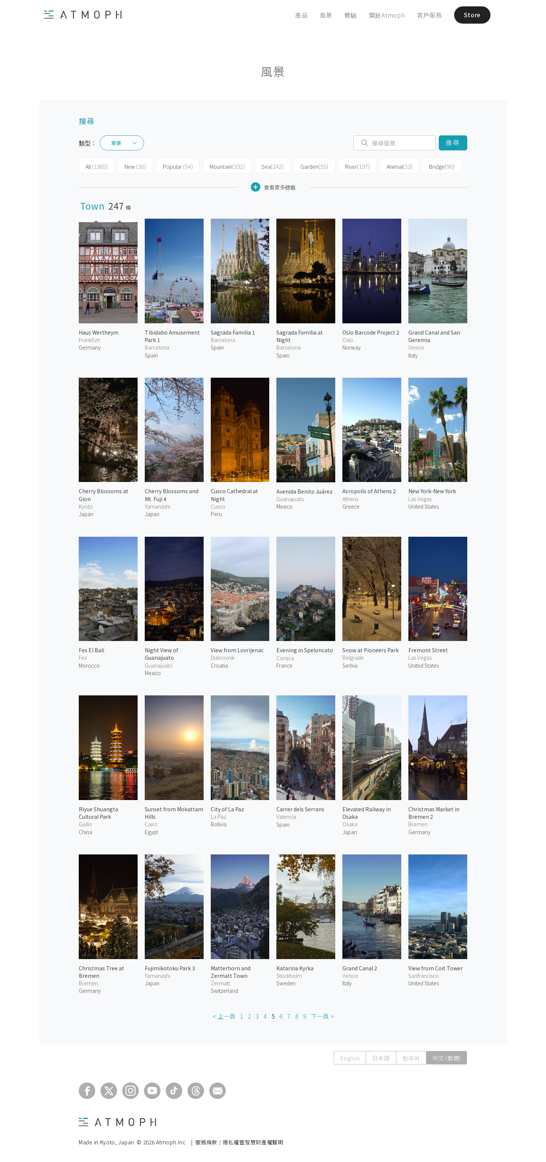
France (284, 665)
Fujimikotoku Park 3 (170, 967)
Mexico (284, 506)
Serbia (349, 665)
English (350, 1057)
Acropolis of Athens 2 (369, 490)
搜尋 (453, 143)
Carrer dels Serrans (300, 808)
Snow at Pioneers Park (370, 649)
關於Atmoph (384, 15)
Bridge (429, 166)
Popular (174, 166)
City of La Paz (227, 808)
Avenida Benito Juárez (304, 490)
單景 (116, 143)
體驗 (348, 15)
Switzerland (224, 990)
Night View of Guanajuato (161, 653)
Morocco (89, 665)
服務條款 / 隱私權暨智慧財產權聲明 (239, 1141)
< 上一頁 (224, 1015)
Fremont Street (428, 649)
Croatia (219, 665)
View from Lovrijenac (237, 649)
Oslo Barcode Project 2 (370, 332)
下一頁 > (322, 1015)
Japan (86, 513)
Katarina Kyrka (295, 967)
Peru (216, 513)
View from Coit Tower (435, 967)
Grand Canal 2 (359, 967)
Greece (351, 506)
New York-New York (432, 490)
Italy (413, 354)
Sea (265, 166)
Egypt (151, 831)
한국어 (411, 1057)
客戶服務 (427, 15)
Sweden (286, 982)
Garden (305, 166)
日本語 (381, 1057)
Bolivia (218, 823)
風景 (323, 15)
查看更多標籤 (273, 186)
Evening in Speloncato (304, 649)
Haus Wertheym (98, 332)
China (85, 831)
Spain (151, 354)
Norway (351, 347)
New (133, 166)
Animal (388, 166)
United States (423, 506)
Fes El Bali (91, 649)
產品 (299, 15)
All (96, 166)
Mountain (222, 166)
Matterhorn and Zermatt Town (230, 971)
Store (470, 15)
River (347, 166)
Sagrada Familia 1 (233, 332)
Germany (90, 347)
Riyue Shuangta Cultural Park (98, 812)
